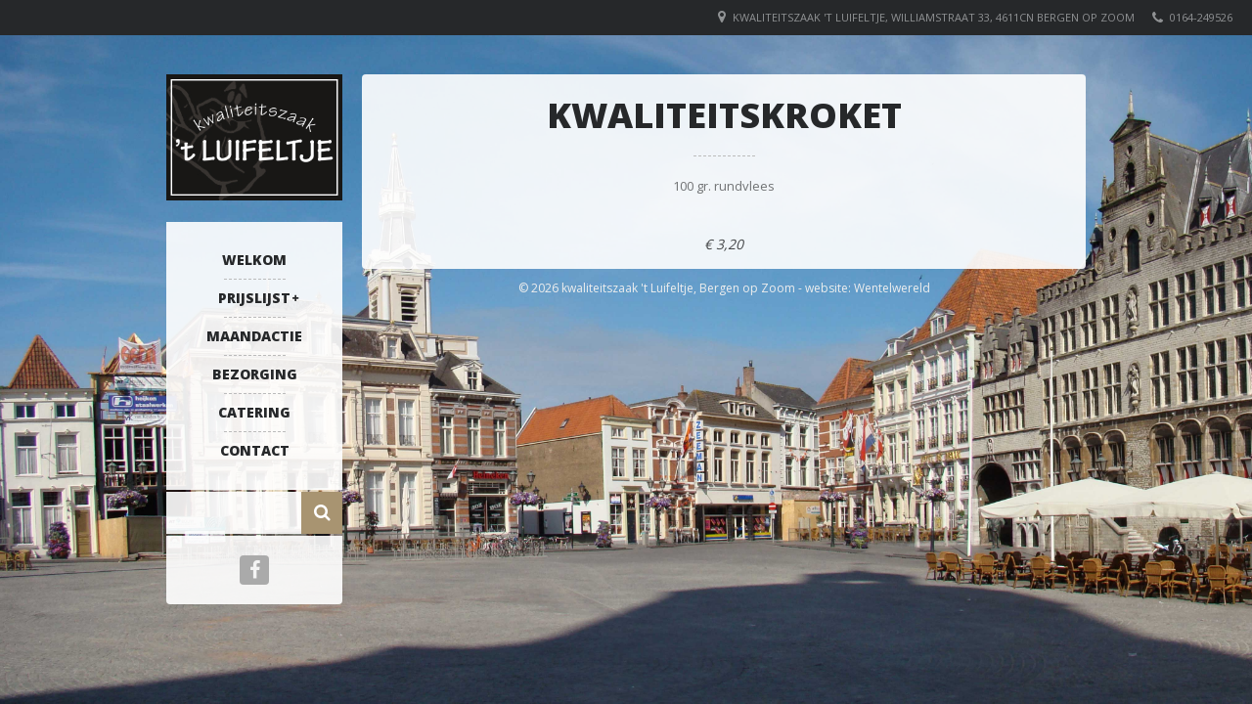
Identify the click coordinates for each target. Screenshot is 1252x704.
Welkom (254, 259)
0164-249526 (1201, 17)
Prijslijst (254, 297)
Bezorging (254, 374)
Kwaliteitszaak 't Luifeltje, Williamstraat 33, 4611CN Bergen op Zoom (934, 17)
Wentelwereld (892, 288)
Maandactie (254, 336)
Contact (255, 450)
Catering (254, 412)
